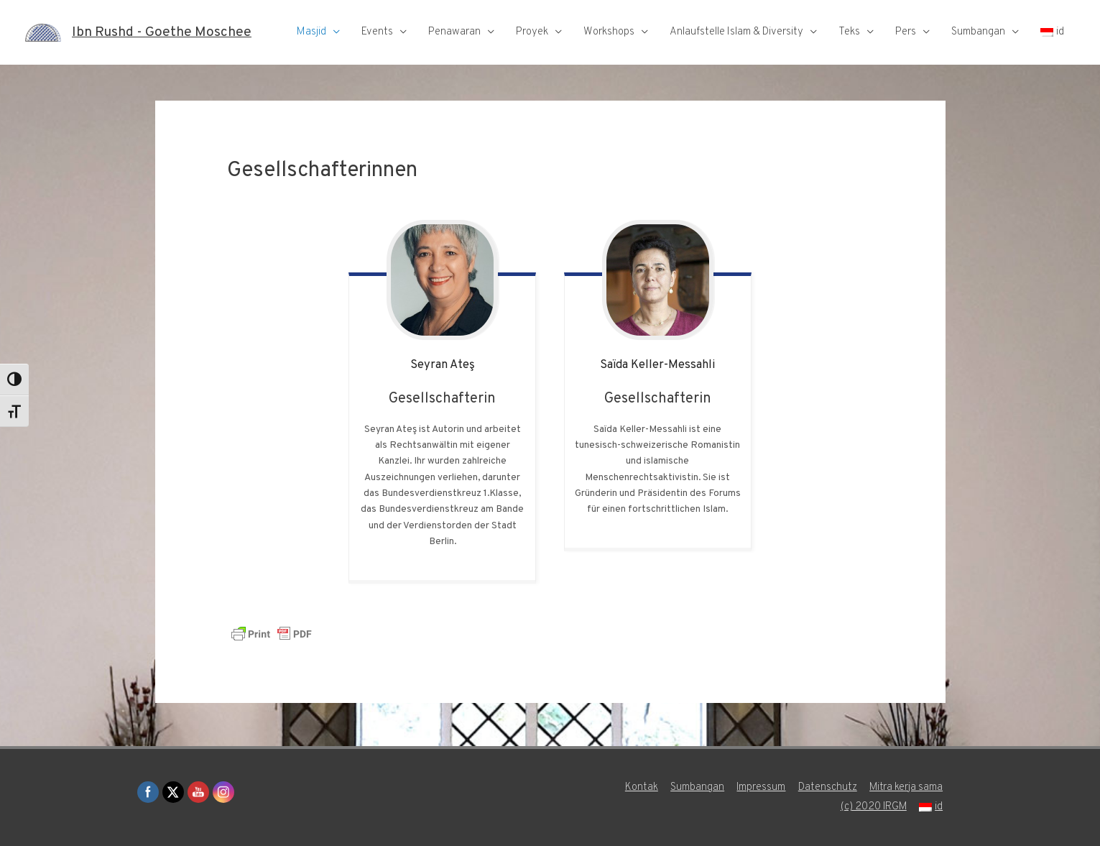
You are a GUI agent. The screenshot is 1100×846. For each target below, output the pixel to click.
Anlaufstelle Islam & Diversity (736, 32)
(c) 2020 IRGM (875, 807)
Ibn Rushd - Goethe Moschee (166, 32)
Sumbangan (978, 32)
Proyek (532, 32)
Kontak (640, 787)
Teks (849, 32)
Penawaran (454, 32)
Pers (905, 32)
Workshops (608, 32)
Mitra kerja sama (909, 787)
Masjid (311, 32)
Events (377, 32)
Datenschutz (829, 787)
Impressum (761, 787)
